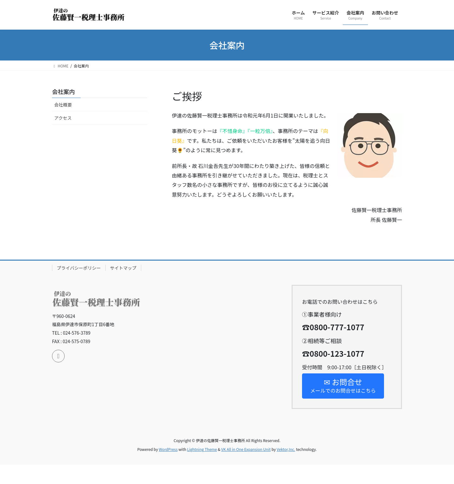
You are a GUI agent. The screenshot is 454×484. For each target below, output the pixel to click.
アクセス (63, 118)
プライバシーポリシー (79, 268)
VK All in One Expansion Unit (246, 449)
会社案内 (63, 91)
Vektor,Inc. (285, 449)
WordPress (168, 449)
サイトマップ (123, 268)
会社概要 (63, 104)
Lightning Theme (202, 449)
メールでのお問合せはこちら (343, 385)
